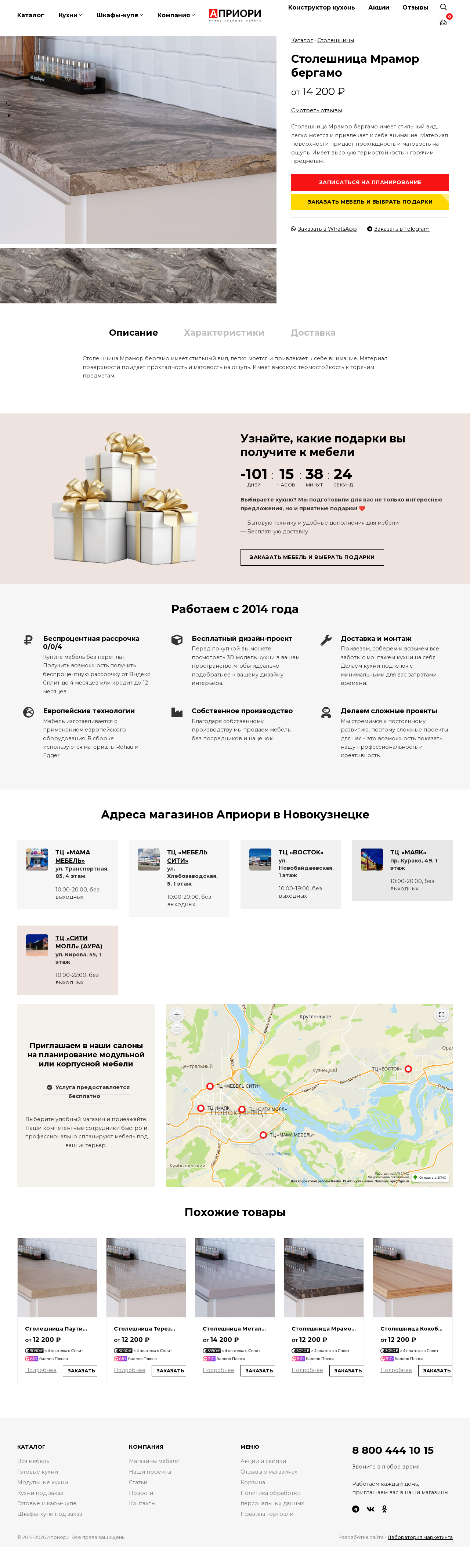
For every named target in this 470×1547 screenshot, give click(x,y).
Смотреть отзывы (316, 110)
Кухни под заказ (40, 1493)
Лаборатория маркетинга (420, 1537)
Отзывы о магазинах (269, 1471)
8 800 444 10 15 (393, 1450)
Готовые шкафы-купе (46, 1503)
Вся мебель (33, 1461)
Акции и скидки (263, 1461)
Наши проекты (150, 1471)
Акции (378, 7)
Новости (141, 1493)
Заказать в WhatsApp (324, 229)
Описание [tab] (133, 332)
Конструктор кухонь (321, 7)
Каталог (30, 15)
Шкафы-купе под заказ (49, 1514)
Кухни (68, 15)
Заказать (81, 1370)
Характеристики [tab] (224, 332)
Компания (174, 15)
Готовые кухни (37, 1471)
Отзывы (415, 7)
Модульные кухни (42, 1482)
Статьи (138, 1482)
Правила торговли (267, 1514)
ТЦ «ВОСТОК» (301, 852)
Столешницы (335, 40)
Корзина (253, 1482)
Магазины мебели (154, 1461)
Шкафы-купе (117, 15)
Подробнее (41, 1370)
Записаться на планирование (370, 182)
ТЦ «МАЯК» (408, 852)
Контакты (142, 1503)
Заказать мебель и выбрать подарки (370, 201)
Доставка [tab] (313, 332)
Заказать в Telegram (398, 229)
